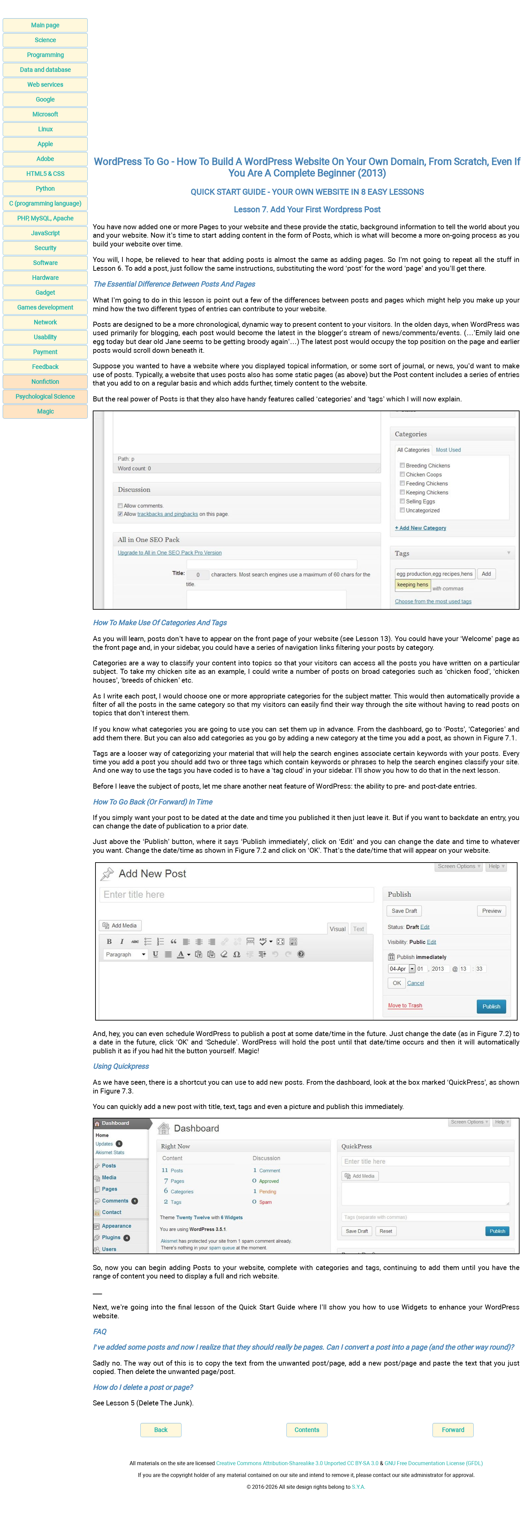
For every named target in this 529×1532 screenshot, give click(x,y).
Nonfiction (45, 381)
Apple (45, 144)
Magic (45, 411)
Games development (45, 307)
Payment (45, 351)
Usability (45, 337)
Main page (45, 25)
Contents (307, 1429)
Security (45, 248)
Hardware (45, 277)
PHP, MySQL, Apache (45, 218)
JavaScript (45, 233)
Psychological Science (45, 396)
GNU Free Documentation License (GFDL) (434, 1463)
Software (45, 262)
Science (45, 40)
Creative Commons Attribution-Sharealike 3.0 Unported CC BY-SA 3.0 (297, 1463)
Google (45, 99)
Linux (45, 129)
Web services (45, 84)
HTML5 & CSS (45, 173)
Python (45, 188)
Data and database (45, 69)
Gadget (45, 292)
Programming (45, 54)
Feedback (45, 366)
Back (160, 1429)
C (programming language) (45, 203)
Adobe (45, 158)
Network (45, 322)
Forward (453, 1429)
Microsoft (45, 114)
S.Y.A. (358, 1487)
